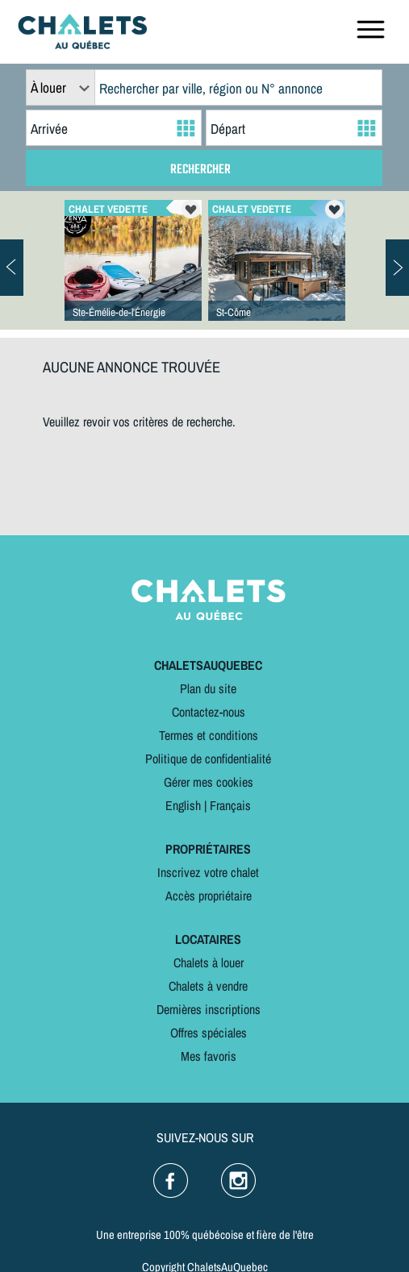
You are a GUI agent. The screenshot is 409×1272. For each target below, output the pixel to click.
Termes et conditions (208, 735)
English (183, 805)
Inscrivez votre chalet (208, 872)
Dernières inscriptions (209, 1009)
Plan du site (208, 688)
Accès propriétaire (208, 895)
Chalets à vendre (208, 986)
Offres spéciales (208, 1032)
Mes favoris (208, 1056)
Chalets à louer (208, 962)
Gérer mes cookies (208, 782)
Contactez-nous (208, 712)
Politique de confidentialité (208, 758)
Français (230, 805)
